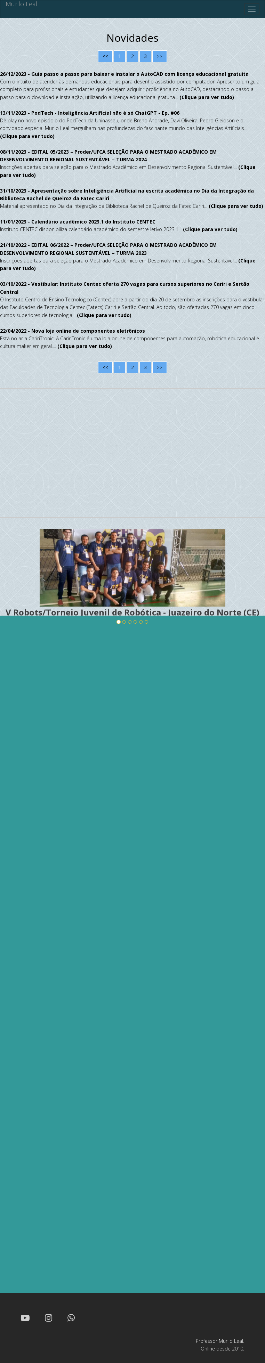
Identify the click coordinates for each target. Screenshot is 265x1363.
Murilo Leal (21, 4)
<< (105, 56)
